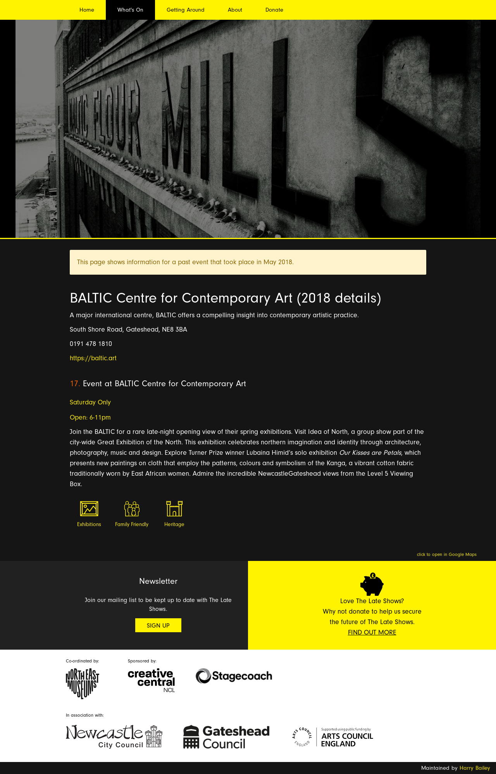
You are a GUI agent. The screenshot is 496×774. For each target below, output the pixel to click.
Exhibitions (89, 524)
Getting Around (186, 10)
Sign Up (158, 625)
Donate (274, 10)
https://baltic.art (93, 358)
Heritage (174, 524)
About (235, 10)
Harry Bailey (475, 768)
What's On (130, 10)
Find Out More (372, 632)
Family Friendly (131, 524)
